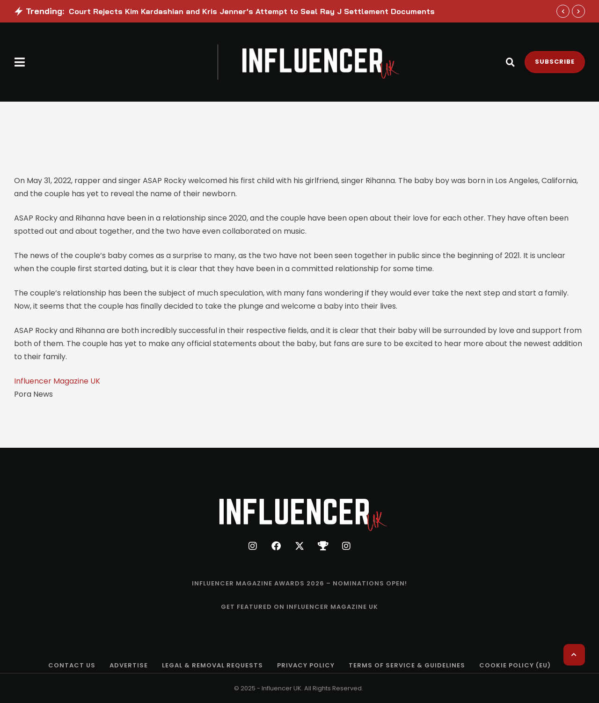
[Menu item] (299, 583)
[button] (20, 62)
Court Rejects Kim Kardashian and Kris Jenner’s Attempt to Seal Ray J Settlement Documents (252, 11)
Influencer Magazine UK (57, 381)
